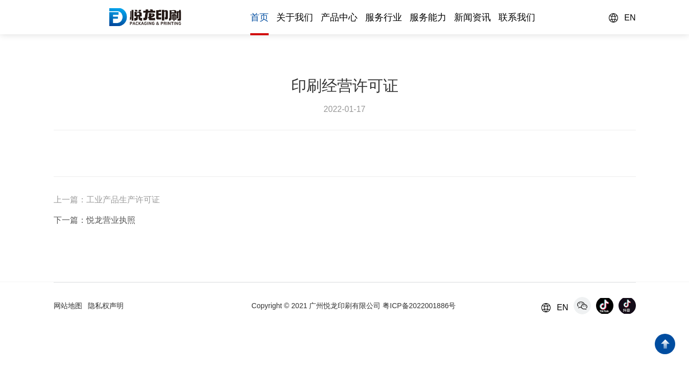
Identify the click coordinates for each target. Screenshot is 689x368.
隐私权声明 (106, 306)
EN (629, 17)
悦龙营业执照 (110, 220)
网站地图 (68, 306)
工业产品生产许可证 (123, 199)
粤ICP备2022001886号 (419, 306)
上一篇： (70, 199)
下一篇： (70, 220)
